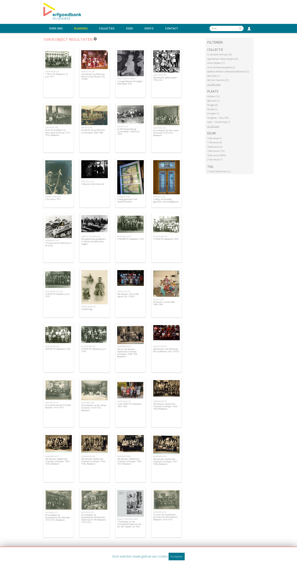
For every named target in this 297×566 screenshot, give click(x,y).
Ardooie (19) (213, 96)
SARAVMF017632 (52, 240)
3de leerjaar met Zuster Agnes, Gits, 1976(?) (128, 295)
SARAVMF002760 (124, 456)
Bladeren (81, 28)
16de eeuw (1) (214, 138)
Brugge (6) (212, 105)
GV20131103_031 (124, 291)
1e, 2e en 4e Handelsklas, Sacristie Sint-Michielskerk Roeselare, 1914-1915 (165, 517)
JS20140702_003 (159, 512)
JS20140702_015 (87, 512)
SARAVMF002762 (124, 346)
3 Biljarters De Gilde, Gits (92, 184)
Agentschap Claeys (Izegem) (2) (222, 58)
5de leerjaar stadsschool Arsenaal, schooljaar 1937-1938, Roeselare (165, 461)
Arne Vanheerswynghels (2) (221, 67)
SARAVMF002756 (160, 401)
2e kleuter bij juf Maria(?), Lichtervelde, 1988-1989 (93, 131)
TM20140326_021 (124, 401)
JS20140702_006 (51, 127)
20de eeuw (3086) (216, 155)
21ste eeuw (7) (214, 159)
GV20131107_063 (159, 75)
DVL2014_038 (86, 127)
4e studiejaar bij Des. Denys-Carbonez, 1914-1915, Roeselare (94, 408)
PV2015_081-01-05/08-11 (127, 78)
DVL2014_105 (122, 126)
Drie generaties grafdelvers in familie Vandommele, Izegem (93, 241)
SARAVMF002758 (88, 456)
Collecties (106, 28)
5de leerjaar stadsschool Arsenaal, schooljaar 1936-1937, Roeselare (129, 461)
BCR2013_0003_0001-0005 (127, 519)
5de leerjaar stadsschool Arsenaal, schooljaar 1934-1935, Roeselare (57, 461)
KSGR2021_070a (123, 196)
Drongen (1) (213, 113)
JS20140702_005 (159, 128)
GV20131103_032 (159, 346)
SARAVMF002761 (160, 456)
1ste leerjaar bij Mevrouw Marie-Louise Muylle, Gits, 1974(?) (93, 76)
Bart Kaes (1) (213, 76)
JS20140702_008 (87, 402)
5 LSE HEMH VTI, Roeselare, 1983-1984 (129, 405)
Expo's (149, 28)
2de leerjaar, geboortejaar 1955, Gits (165, 78)
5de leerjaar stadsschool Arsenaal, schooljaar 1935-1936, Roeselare (93, 461)
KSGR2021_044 (159, 196)
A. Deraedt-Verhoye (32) (219, 54)
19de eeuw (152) (215, 151)
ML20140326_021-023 (54, 291)
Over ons (56, 28)
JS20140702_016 (51, 402)
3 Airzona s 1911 (53, 199)
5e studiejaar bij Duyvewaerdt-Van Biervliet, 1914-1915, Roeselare (57, 517)
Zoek (129, 28)
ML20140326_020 (88, 346)
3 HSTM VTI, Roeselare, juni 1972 (57, 295)
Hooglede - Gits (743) (217, 117)
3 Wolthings (86, 309)
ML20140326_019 (124, 236)
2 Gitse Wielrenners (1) (219, 171)
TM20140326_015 (52, 71)
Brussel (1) (212, 109)
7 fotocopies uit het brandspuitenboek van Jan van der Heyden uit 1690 (129, 524)
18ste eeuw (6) (214, 146)
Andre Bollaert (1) (216, 63)
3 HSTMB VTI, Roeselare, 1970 (130, 239)
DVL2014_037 (158, 299)
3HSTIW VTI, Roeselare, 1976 (57, 348)
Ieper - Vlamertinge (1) (218, 122)
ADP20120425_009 (52, 196)
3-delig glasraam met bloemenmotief (127, 200)
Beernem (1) (213, 100)
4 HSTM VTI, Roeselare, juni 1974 (93, 350)
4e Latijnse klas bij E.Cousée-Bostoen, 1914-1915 (58, 406)
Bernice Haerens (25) (218, 80)
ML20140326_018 (52, 346)
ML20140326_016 (160, 236)
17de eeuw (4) (214, 142)
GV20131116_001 (88, 181)
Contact (171, 28)
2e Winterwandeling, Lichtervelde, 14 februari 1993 (128, 131)
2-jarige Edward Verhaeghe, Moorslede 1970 (130, 82)
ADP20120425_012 (88, 306)
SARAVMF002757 (52, 456)
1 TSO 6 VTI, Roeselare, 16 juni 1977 (56, 75)
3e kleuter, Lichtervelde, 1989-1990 (164, 303)
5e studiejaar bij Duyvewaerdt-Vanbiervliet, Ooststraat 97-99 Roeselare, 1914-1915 (93, 518)
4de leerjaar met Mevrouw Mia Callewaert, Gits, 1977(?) (166, 350)
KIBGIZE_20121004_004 (90, 236)
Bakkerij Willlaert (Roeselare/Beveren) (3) (228, 71)
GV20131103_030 (88, 71)
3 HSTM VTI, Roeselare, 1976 (165, 239)
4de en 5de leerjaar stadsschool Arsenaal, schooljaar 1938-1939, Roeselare (127, 353)
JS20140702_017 (51, 512)
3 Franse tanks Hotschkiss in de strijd (58, 244)
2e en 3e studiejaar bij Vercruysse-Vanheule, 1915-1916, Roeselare (58, 132)
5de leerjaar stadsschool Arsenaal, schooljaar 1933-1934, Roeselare (165, 406)
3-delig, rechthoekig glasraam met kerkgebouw (165, 200)
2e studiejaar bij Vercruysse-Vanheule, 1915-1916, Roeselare (166, 133)
